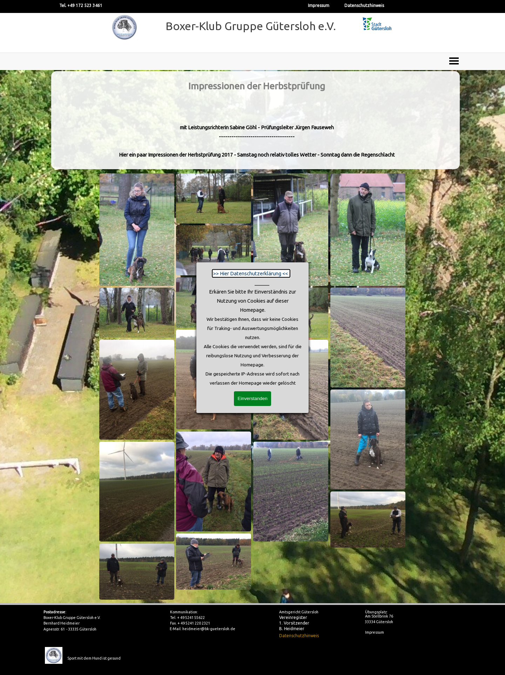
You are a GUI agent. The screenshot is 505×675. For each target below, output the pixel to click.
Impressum (318, 5)
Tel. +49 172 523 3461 (80, 5)
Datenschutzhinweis (364, 5)
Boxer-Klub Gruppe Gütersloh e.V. (251, 26)
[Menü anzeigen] (454, 60)
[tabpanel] (256, 120)
